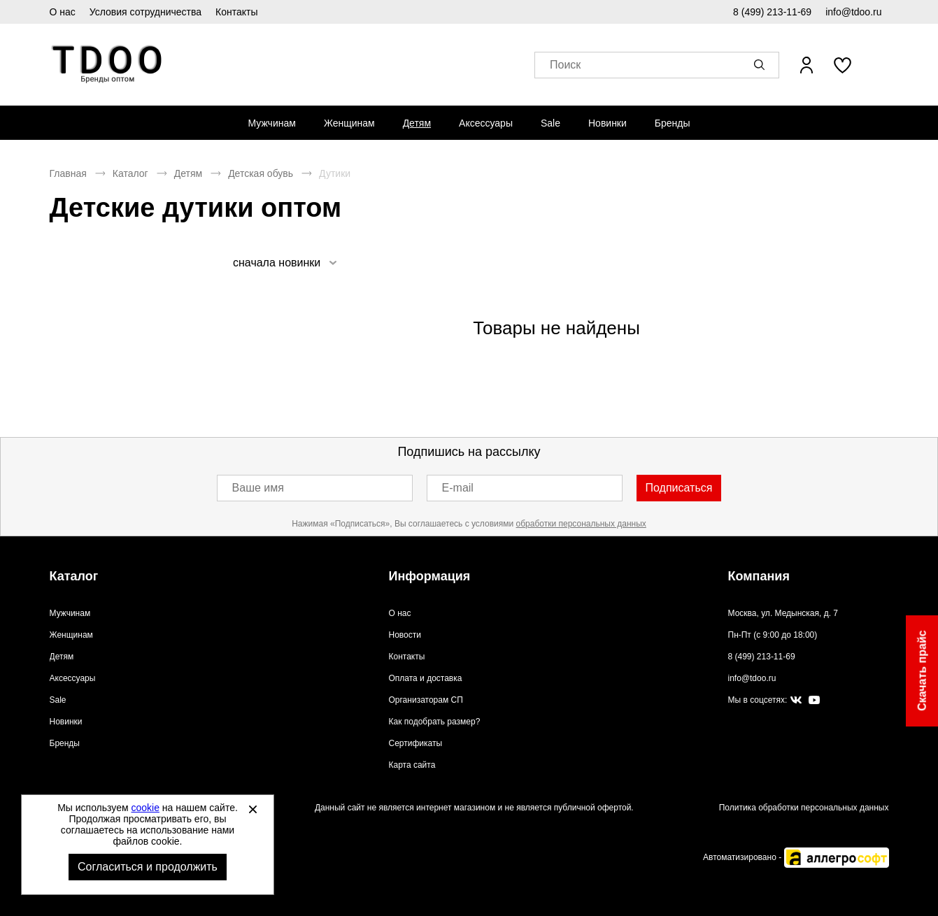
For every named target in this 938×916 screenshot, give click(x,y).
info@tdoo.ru (853, 11)
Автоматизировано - (795, 857)
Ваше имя (258, 488)
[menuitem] (271, 123)
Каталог (130, 173)
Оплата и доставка (425, 678)
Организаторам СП (426, 700)
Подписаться (679, 488)
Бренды (672, 123)
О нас (63, 11)
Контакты (236, 11)
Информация (430, 576)
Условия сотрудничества (145, 11)
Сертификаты (416, 743)
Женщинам (349, 123)
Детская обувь (260, 173)
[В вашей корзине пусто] (880, 65)
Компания (759, 576)
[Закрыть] (253, 809)
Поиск (565, 65)
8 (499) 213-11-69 (772, 11)
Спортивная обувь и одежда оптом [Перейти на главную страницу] (107, 65)
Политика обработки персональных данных (804, 808)
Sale (550, 123)
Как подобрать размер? (435, 722)
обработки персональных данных (581, 524)
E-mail (458, 488)
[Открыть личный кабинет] (806, 65)
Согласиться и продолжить (148, 867)
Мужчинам (271, 123)
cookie (145, 807)
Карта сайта (412, 765)
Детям (417, 123)
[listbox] (285, 262)
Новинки (607, 123)
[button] (761, 65)
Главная (68, 173)
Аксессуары (486, 123)
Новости (405, 635)
